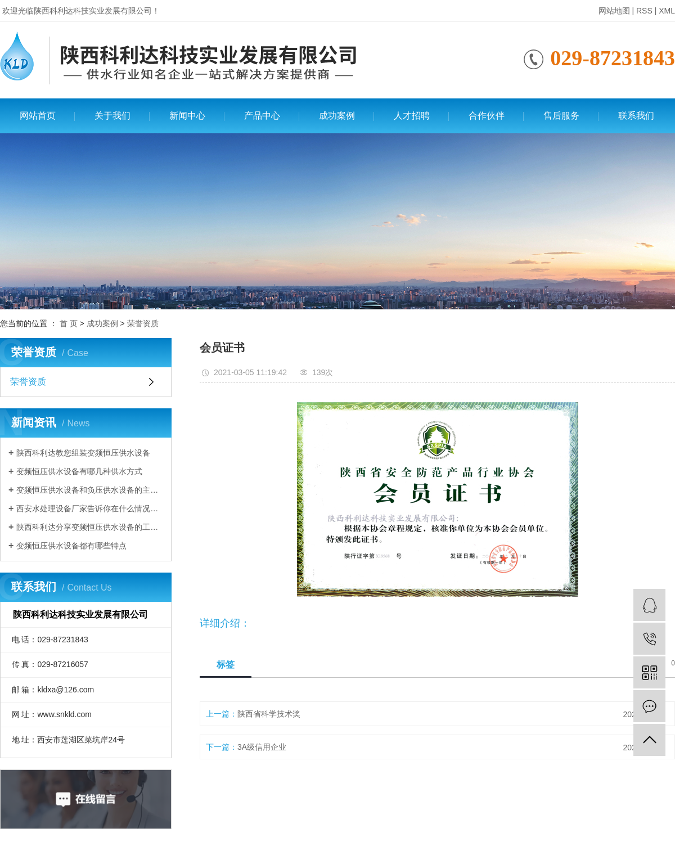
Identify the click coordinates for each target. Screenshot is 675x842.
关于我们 (112, 115)
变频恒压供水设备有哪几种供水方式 (79, 471)
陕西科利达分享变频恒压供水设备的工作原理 (89, 527)
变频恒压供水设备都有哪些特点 (71, 545)
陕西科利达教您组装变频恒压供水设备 (83, 452)
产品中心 (262, 115)
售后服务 (561, 115)
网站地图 (614, 10)
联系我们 (636, 115)
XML (667, 10)
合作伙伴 (487, 115)
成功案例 (337, 115)
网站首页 (38, 115)
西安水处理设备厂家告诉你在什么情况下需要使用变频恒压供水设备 (89, 508)
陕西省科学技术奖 (268, 713)
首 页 (69, 323)
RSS (644, 10)
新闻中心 (187, 115)
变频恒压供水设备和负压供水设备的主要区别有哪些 (89, 489)
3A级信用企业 (261, 746)
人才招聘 (412, 115)
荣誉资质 (143, 323)
